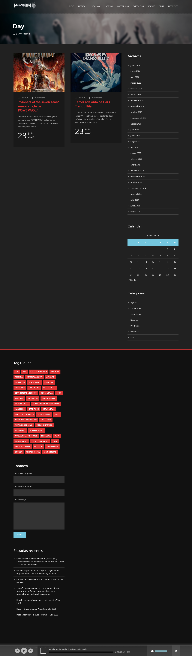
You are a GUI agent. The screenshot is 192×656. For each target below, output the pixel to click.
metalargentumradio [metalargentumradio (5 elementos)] (26, 420)
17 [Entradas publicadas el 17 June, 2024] (131, 268)
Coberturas (123, 6)
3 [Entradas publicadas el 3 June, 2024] (131, 255)
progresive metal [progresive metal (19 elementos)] (40, 441)
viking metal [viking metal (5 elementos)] (50, 452)
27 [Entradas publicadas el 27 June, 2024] (153, 275)
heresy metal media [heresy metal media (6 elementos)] (24, 414)
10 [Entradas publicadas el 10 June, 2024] (131, 261)
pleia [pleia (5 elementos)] (57, 436)
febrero (136, 88)
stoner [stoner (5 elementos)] (18, 452)
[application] (96, 650)
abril (134, 77)
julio (134, 129)
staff (132, 337)
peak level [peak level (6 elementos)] (46, 436)
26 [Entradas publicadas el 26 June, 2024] (146, 275)
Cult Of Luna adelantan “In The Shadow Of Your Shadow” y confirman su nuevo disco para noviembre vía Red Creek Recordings (38, 595)
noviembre (137, 106)
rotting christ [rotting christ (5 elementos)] (22, 446)
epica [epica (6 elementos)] (59, 393)
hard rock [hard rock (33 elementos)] (33, 409)
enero (135, 94)
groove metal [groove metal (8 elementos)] (21, 404)
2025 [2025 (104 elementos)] (17, 371)
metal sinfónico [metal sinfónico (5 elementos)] (44, 425)
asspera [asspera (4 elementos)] (19, 377)
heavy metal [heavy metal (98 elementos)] (48, 409)
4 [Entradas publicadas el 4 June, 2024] (138, 255)
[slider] (81, 652)
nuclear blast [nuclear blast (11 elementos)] (36, 430)
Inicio (71, 6)
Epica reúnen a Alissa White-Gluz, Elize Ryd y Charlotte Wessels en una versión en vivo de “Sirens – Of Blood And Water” (40, 566)
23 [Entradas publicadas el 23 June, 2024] (175, 268)
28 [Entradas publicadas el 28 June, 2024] (160, 275)
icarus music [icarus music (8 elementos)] (44, 414)
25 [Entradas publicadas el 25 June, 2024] (138, 275)
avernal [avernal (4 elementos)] (50, 377)
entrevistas (135, 314)
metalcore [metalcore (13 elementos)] (46, 420)
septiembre (138, 118)
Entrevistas (138, 6)
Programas (96, 6)
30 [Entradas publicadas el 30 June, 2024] (175, 275)
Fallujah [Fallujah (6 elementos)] (19, 398)
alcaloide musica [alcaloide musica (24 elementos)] (38, 371)
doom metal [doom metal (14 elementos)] (46, 393)
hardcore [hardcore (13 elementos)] (19, 409)
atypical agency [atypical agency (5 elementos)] (34, 377)
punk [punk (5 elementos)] (54, 441)
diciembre (137, 100)
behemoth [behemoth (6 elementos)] (20, 382)
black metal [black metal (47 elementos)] (34, 382)
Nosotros (173, 6)
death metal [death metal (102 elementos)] (49, 388)
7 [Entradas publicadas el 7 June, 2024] (160, 255)
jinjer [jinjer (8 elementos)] (57, 414)
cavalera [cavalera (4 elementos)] (48, 382)
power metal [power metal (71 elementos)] (21, 441)
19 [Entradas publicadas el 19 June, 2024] (146, 268)
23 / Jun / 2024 (24, 97)
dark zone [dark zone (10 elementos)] (20, 388)
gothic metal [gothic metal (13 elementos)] (48, 398)
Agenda (109, 6)
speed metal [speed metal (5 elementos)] (52, 446)
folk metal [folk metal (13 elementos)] (32, 398)
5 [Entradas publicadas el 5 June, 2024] (145, 255)
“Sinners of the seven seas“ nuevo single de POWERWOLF (38, 106)
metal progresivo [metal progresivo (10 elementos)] (23, 425)
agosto (135, 123)
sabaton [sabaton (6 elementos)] (38, 446)
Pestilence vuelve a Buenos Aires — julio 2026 (37, 619)
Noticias (82, 6)
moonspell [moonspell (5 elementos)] (20, 430)
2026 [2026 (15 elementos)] (24, 371)
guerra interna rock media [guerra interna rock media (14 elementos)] (46, 404)
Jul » (136, 279)
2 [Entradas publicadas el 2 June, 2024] (174, 249)
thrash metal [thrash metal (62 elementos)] (33, 452)
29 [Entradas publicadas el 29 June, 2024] (167, 275)
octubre (136, 112)
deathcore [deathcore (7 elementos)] (34, 388)
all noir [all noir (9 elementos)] (55, 371)
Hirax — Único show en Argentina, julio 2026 (36, 613)
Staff (161, 6)
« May (130, 279)
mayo (135, 71)
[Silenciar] (152, 651)
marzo (135, 82)
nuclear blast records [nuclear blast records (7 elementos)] (26, 436)
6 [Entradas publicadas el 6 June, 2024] (152, 255)
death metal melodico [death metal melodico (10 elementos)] (26, 393)
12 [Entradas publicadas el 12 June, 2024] (146, 261)
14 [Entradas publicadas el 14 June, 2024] (160, 261)
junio (135, 65)
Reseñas (151, 6)
